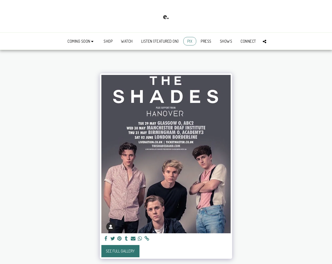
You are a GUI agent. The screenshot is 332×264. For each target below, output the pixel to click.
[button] (81, 41)
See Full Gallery (120, 251)
